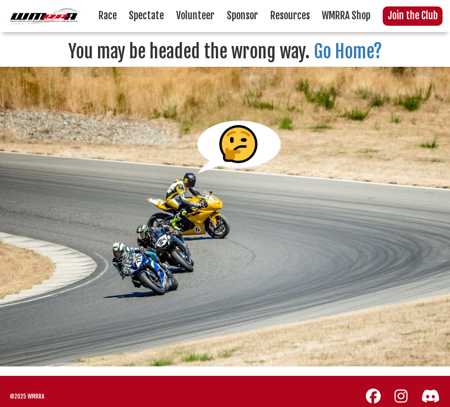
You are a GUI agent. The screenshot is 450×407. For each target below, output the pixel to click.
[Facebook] (373, 396)
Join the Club (413, 15)
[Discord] (430, 396)
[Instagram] (401, 396)
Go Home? (348, 52)
